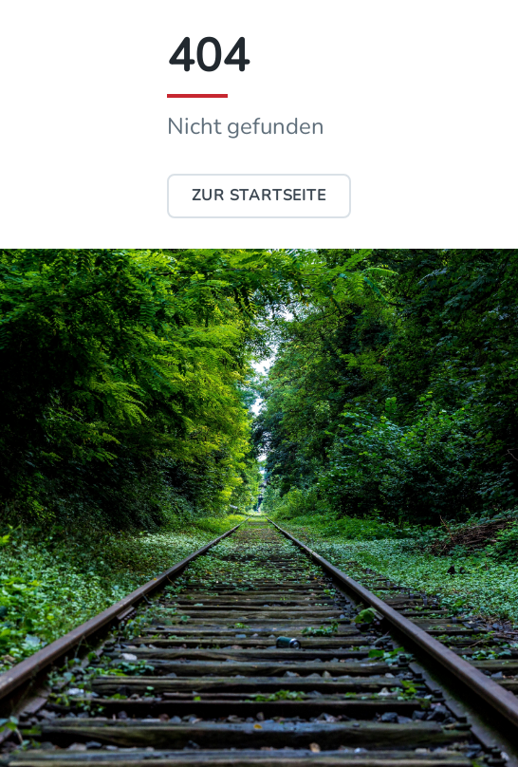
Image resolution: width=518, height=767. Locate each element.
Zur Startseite (258, 195)
